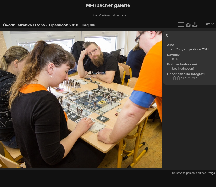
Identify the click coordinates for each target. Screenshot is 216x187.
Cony (40, 25)
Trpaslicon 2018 (63, 25)
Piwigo (211, 173)
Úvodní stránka (17, 25)
